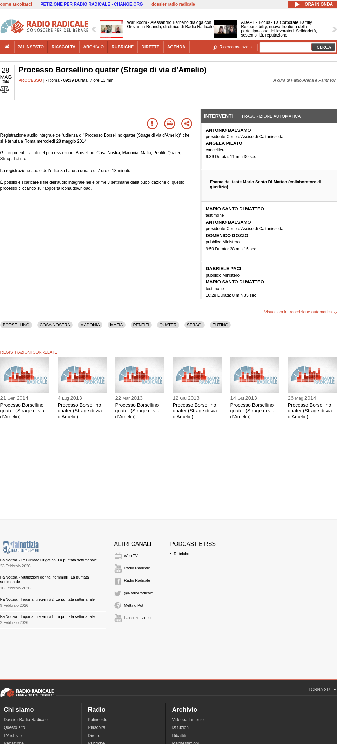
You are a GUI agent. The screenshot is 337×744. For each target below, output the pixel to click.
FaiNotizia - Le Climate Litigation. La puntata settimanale (48, 560)
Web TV (131, 556)
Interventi (218, 116)
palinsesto (31, 47)
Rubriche (181, 554)
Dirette (94, 735)
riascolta (63, 47)
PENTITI (141, 324)
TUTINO (220, 324)
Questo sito (14, 727)
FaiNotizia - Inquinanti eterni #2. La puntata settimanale (47, 599)
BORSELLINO (16, 324)
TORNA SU (319, 689)
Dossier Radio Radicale (26, 719)
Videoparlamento (188, 719)
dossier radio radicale (173, 4)
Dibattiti (179, 735)
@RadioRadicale (138, 593)
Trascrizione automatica (271, 116)
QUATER (168, 324)
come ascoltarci (16, 4)
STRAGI (195, 324)
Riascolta (96, 727)
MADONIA (90, 324)
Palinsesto (97, 719)
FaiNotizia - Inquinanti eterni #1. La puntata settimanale (47, 616)
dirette (150, 47)
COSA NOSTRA (55, 324)
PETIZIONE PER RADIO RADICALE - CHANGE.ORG (92, 4)
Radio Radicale (137, 568)
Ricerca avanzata (236, 47)
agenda (176, 47)
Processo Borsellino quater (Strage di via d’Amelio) (22, 411)
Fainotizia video (137, 617)
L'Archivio (13, 735)
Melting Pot (133, 605)
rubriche (123, 47)
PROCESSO (30, 80)
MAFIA (116, 324)
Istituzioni (181, 727)
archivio (93, 47)
